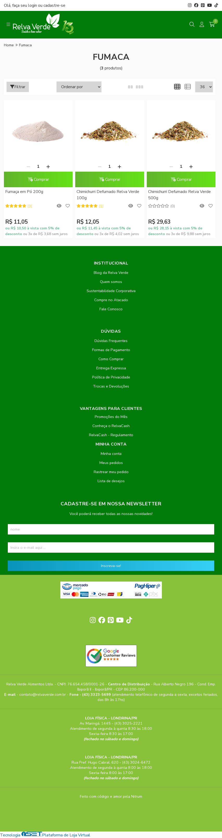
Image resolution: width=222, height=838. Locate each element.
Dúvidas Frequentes (111, 340)
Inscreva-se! (111, 565)
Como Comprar (111, 359)
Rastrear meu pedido (111, 471)
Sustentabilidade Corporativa (111, 290)
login (33, 5)
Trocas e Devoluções (111, 386)
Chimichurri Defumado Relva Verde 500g (179, 195)
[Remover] (28, 166)
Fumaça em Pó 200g (24, 192)
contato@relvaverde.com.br (43, 694)
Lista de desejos (111, 481)
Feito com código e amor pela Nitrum (111, 796)
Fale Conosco (111, 309)
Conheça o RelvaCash (111, 425)
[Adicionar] (48, 166)
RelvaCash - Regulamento (111, 434)
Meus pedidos (111, 462)
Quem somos (111, 281)
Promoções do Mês (111, 416)
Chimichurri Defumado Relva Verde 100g (108, 195)
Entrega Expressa (111, 368)
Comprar (38, 179)
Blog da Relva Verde (111, 272)
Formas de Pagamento (111, 349)
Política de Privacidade (111, 377)
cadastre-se (54, 5)
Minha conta (111, 453)
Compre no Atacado (111, 299)
